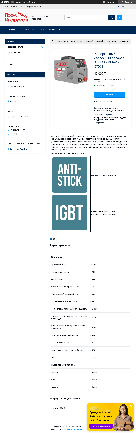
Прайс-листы (14, 52)
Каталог (25, 30)
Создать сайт (21, 2)
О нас (41, 30)
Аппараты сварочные (69, 41)
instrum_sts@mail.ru (18, 149)
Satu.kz (80, 427)
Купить (110, 94)
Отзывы (11, 64)
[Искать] (111, 17)
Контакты (54, 30)
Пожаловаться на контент (75, 429)
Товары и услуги (15, 47)
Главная (11, 30)
